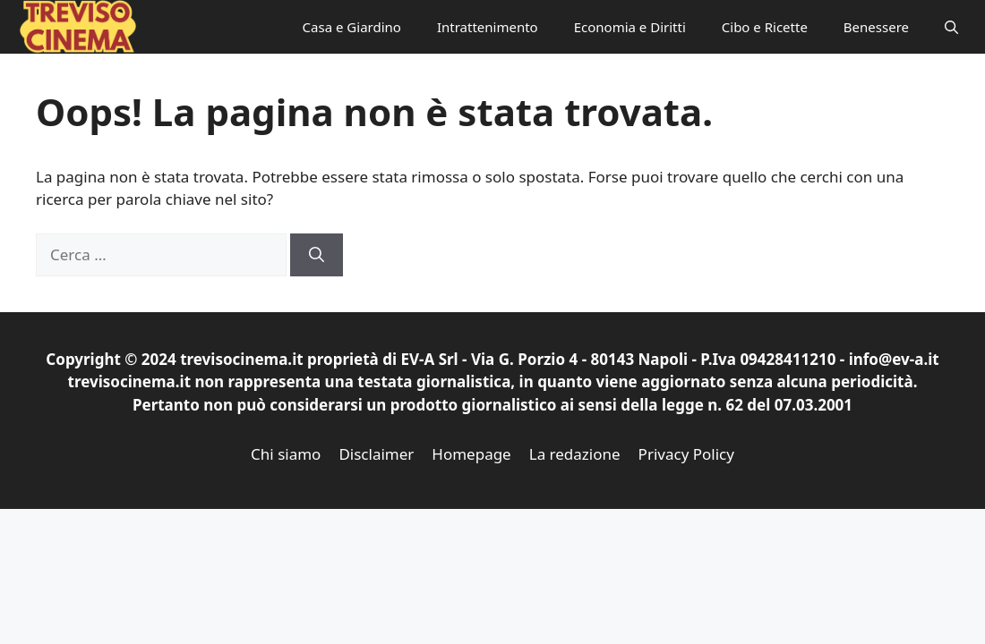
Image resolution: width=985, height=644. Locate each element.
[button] (951, 27)
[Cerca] (316, 254)
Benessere (876, 27)
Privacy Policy (686, 454)
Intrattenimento (487, 27)
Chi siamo (286, 454)
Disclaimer (376, 454)
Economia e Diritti (630, 27)
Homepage (471, 454)
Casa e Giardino (352, 27)
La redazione (575, 454)
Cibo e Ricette (765, 27)
